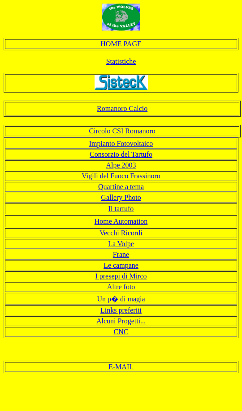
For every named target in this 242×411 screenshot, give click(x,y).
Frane (121, 254)
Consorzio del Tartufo (121, 154)
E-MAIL (121, 367)
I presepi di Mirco (121, 276)
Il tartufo (121, 208)
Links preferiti (121, 310)
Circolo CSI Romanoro (122, 131)
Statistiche (121, 61)
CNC (121, 332)
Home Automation (121, 221)
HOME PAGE (120, 44)
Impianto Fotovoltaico (121, 143)
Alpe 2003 (121, 165)
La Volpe (121, 243)
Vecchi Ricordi (121, 233)
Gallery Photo (121, 197)
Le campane (121, 265)
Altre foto (121, 287)
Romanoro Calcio (122, 108)
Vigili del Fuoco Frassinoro (121, 176)
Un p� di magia (121, 299)
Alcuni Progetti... (121, 321)
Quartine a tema (121, 186)
